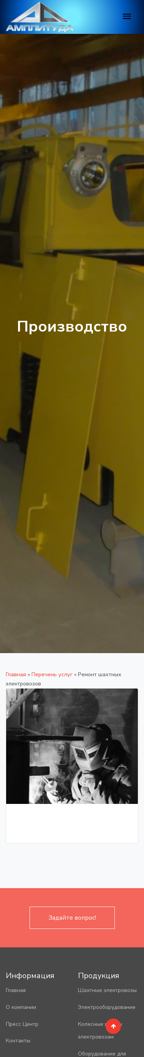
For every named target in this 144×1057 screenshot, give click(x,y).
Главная (16, 674)
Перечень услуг (52, 674)
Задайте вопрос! (72, 918)
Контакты (18, 1040)
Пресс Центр (22, 1024)
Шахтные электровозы (107, 990)
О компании (21, 1007)
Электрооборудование (107, 1007)
